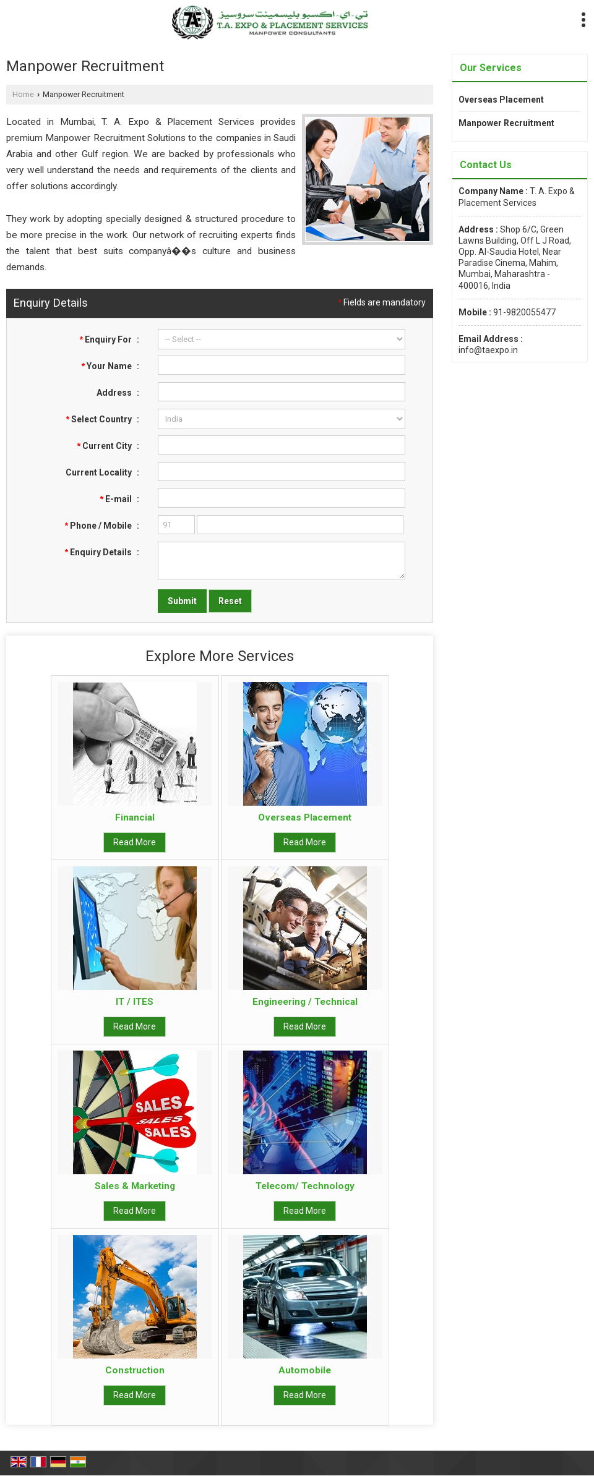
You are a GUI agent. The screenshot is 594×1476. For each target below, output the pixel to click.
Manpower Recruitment (506, 123)
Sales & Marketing (135, 1186)
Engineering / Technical (305, 1001)
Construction (135, 1370)
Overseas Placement (304, 817)
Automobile (304, 1370)
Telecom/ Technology (305, 1186)
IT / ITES (134, 1001)
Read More (134, 842)
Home (23, 94)
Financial (135, 817)
